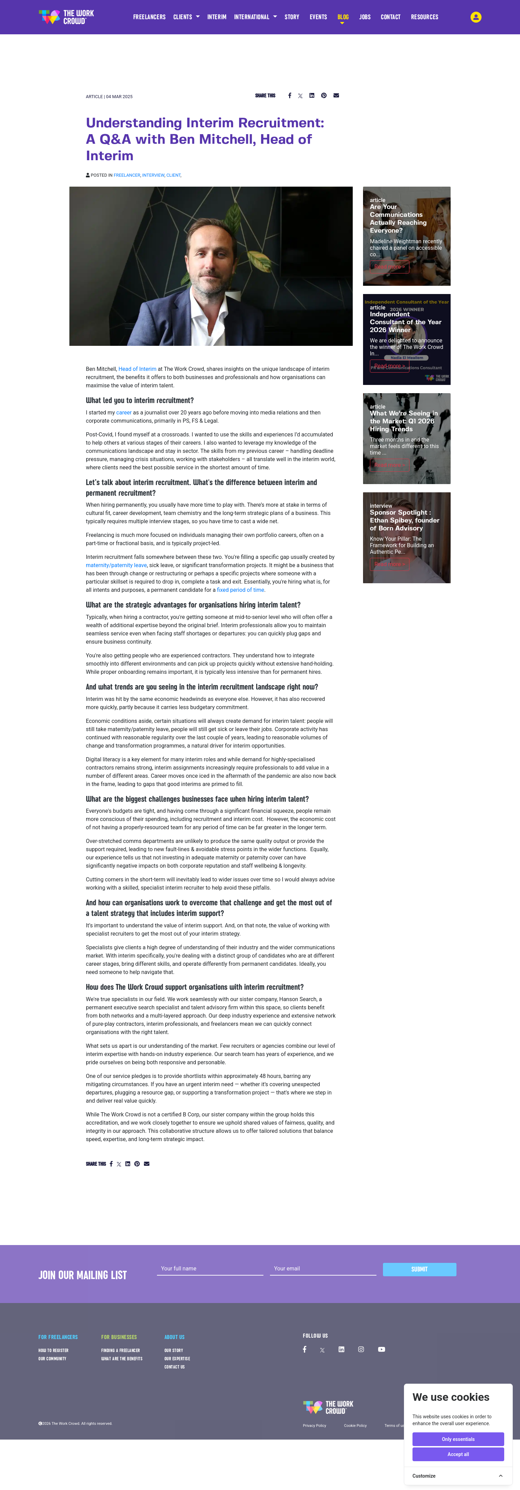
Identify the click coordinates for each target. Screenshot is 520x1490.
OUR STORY (174, 1350)
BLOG (343, 19)
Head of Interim (137, 369)
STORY (292, 19)
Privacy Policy (314, 1425)
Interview (153, 175)
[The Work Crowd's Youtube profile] (381, 1350)
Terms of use (396, 1425)
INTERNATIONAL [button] (252, 17)
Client (173, 175)
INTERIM (217, 17)
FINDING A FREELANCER (120, 1350)
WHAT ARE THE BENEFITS (122, 1358)
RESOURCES (425, 19)
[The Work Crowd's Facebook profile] (304, 1350)
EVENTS (318, 19)
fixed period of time (240, 590)
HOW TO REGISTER (53, 1350)
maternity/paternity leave (116, 565)
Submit (419, 1269)
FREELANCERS (149, 19)
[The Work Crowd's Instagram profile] (361, 1350)
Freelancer (127, 175)
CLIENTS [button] (183, 17)
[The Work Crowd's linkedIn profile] (341, 1350)
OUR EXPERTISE (177, 1358)
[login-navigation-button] (476, 17)
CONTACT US (175, 1367)
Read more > (389, 266)
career (124, 412)
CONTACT (391, 19)
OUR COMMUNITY (52, 1358)
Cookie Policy (355, 1425)
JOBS (365, 19)
